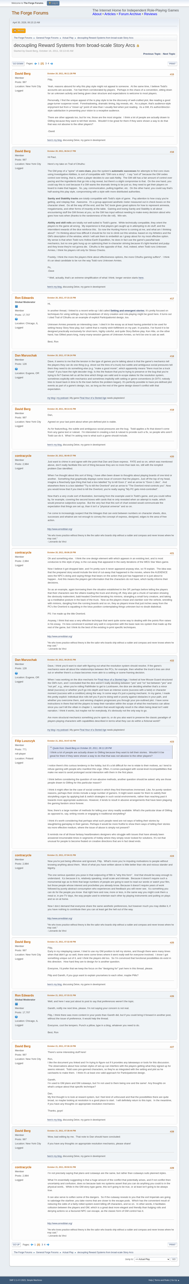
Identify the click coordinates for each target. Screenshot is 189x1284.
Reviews (150, 14)
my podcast (62, 398)
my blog (51, 398)
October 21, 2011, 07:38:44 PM (61, 1131)
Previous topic (152, 53)
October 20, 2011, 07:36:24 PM (61, 355)
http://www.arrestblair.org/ (59, 529)
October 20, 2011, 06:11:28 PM (61, 73)
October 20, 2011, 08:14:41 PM (61, 409)
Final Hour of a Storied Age (93, 398)
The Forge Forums (30, 12)
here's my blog (54, 140)
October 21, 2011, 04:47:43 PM (61, 741)
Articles (110, 14)
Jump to (129, 1259)
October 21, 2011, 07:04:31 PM (61, 855)
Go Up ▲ (175, 1280)
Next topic (169, 53)
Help (151, 1280)
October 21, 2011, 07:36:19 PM (61, 1046)
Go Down (18, 64)
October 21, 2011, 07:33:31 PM (61, 995)
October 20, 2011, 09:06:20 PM (61, 552)
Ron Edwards (24, 297)
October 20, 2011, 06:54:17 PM (61, 151)
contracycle (23, 455)
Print (172, 64)
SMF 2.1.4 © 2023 (17, 1280)
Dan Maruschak (26, 355)
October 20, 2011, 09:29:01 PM (61, 660)
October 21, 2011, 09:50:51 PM (61, 1167)
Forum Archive (130, 14)
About (97, 14)
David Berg (22, 73)
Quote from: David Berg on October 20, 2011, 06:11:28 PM (82, 748)
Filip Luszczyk (25, 740)
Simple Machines (34, 1280)
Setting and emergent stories (127, 310)
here (141, 277)
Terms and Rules (161, 1280)
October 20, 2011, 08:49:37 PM (61, 456)
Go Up (16, 1245)
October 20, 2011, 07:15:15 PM (61, 298)
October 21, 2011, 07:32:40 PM (61, 942)
